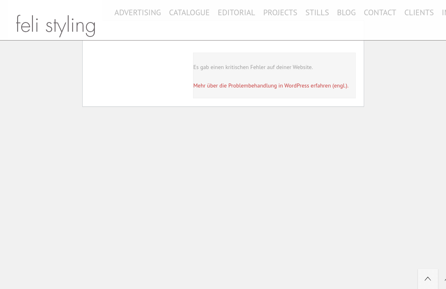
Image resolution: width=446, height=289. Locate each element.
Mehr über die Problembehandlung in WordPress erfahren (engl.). (271, 85)
